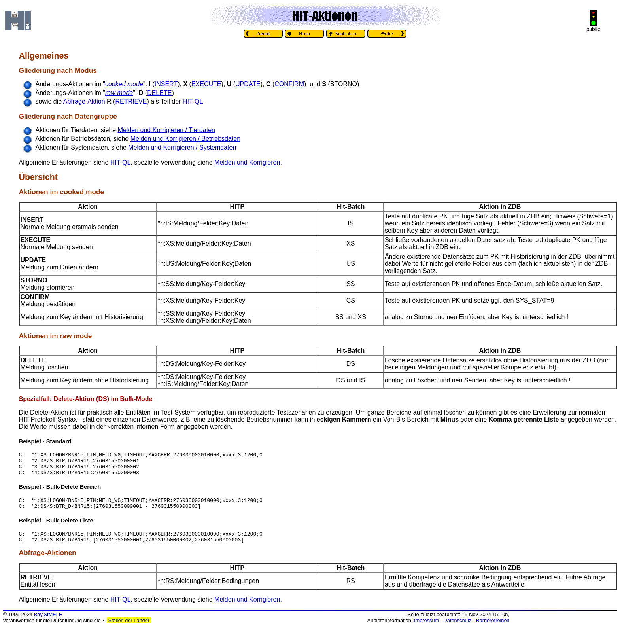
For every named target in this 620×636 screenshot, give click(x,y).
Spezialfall (34, 399)
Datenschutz (458, 630)
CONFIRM (289, 84)
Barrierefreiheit (492, 630)
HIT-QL (193, 101)
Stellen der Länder (129, 630)
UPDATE (248, 84)
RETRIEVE (131, 101)
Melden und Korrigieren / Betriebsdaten (185, 138)
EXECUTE (206, 84)
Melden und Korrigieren (247, 162)
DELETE (159, 92)
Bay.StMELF (48, 624)
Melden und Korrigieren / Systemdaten (182, 147)
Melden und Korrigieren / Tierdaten (166, 130)
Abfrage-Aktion (84, 101)
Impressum (426, 630)
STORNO (34, 280)
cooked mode (82, 192)
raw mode (76, 336)
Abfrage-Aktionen (47, 562)
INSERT (166, 84)
